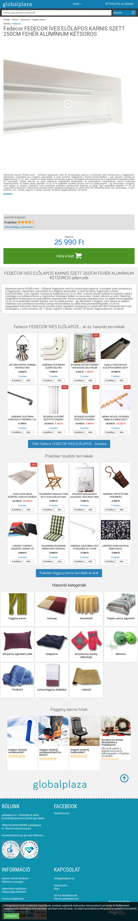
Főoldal (6, 20)
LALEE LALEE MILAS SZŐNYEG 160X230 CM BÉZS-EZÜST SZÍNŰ (22, 495)
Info (28, 380)
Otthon (15, 20)
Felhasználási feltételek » (14, 891)
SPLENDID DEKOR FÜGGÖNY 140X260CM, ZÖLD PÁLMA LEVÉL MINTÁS (84, 366)
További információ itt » (17, 911)
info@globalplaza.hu (64, 878)
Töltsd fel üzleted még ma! (18, 828)
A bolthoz (16, 380)
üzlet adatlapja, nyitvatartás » (19, 227)
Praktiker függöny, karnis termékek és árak (69, 573)
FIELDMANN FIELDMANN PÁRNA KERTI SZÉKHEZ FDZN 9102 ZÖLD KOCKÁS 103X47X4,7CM (53, 547)
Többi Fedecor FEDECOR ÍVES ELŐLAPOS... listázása (69, 444)
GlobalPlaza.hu (61, 813)
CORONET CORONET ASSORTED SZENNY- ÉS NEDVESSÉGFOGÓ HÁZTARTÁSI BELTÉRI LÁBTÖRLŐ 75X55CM (22, 547)
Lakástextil (25, 20)
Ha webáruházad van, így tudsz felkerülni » (23, 835)
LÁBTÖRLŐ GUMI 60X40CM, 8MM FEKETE (115, 547)
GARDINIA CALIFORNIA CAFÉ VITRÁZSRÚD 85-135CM (84, 547)
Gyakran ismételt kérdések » (16, 878)
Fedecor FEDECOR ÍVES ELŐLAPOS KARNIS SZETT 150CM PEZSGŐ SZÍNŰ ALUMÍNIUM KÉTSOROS (115, 366)
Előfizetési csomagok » (13, 881)
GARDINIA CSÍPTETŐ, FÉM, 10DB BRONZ (115, 495)
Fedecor (16, 23)
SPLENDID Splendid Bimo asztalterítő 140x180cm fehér (84, 495)
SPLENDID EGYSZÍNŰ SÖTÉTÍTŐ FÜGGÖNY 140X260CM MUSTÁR (84, 418)
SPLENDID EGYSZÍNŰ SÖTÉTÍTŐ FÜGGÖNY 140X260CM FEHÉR (53, 418)
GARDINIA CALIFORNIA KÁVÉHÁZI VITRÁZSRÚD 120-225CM (22, 418)
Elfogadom (11, 916)
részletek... (8, 194)
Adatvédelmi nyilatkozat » (14, 888)
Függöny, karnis (38, 20)
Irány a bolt (69, 255)
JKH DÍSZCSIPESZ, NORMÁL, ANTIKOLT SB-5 (22, 366)
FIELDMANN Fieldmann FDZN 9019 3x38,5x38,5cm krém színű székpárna (53, 495)
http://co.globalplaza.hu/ (66, 898)
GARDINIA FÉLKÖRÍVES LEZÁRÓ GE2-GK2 (53, 366)
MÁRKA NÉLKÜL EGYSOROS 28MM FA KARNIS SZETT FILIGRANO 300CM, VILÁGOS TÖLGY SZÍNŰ (115, 418)
